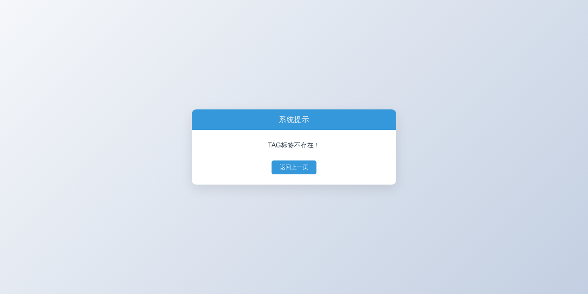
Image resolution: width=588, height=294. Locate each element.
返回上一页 (294, 167)
